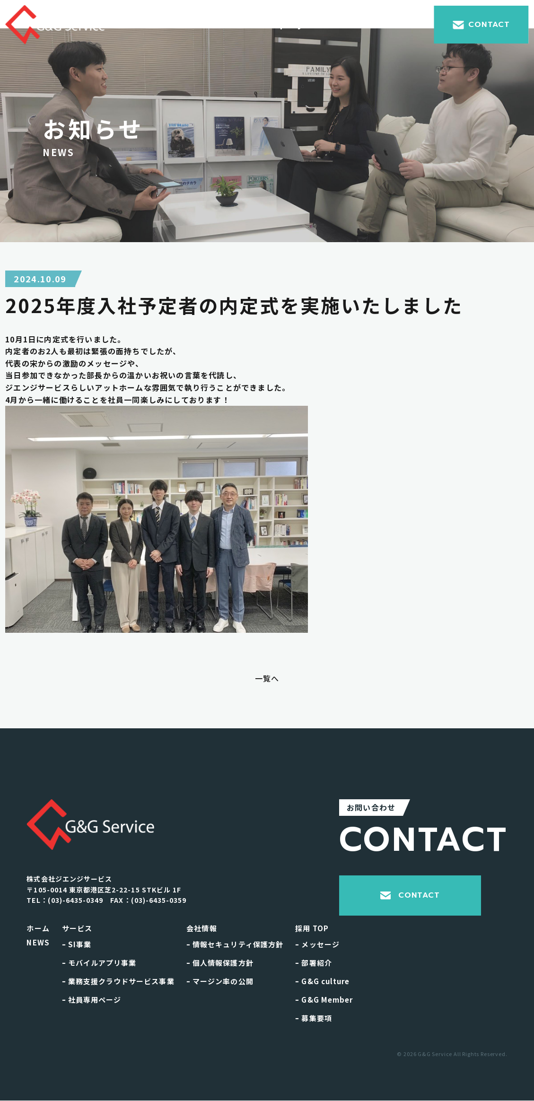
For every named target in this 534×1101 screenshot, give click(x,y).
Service (217, 24)
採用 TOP (312, 928)
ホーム (38, 928)
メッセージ (317, 944)
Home (162, 24)
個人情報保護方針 (220, 963)
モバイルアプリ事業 (99, 963)
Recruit (392, 24)
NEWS (38, 942)
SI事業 (76, 944)
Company (281, 24)
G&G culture (322, 981)
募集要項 (313, 1018)
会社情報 (201, 928)
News (339, 24)
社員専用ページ (92, 1000)
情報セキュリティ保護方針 (234, 944)
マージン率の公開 (220, 981)
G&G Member (324, 1000)
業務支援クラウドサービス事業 (118, 981)
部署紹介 (313, 963)
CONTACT (481, 24)
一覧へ (267, 678)
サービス (77, 928)
